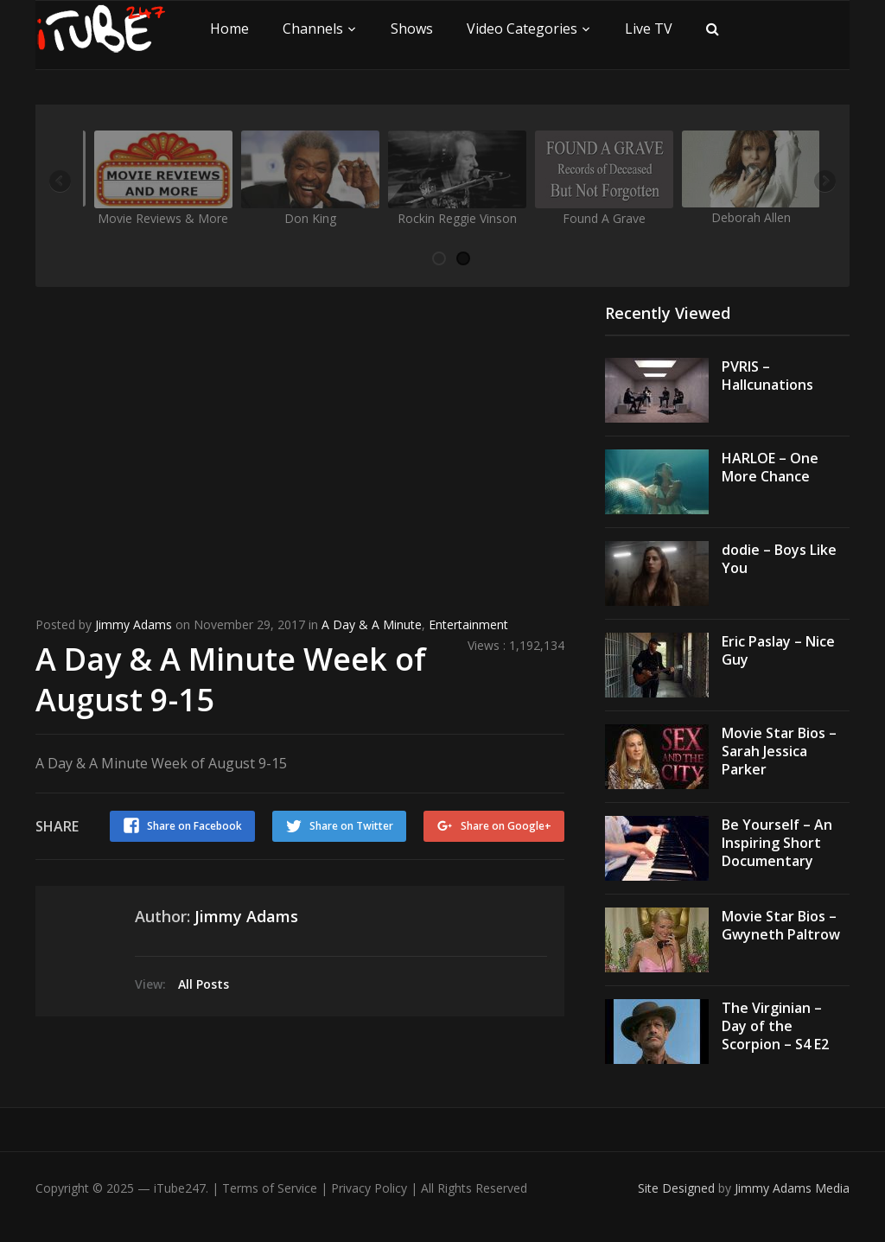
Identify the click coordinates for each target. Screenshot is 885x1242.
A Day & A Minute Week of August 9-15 (230, 679)
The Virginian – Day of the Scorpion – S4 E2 (775, 1026)
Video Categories (522, 28)
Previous (61, 182)
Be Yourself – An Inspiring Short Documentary (777, 842)
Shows (412, 28)
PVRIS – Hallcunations (767, 375)
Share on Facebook (194, 825)
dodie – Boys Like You (779, 558)
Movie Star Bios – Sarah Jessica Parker (779, 751)
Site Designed (678, 1188)
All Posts (203, 984)
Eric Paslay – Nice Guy (778, 650)
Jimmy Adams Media (792, 1188)
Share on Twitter (351, 825)
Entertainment (468, 624)
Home (229, 28)
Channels (313, 28)
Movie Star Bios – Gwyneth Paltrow (781, 925)
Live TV (648, 28)
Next (824, 182)
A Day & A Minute (372, 624)
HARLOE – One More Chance (770, 467)
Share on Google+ (506, 825)
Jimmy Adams (133, 624)
